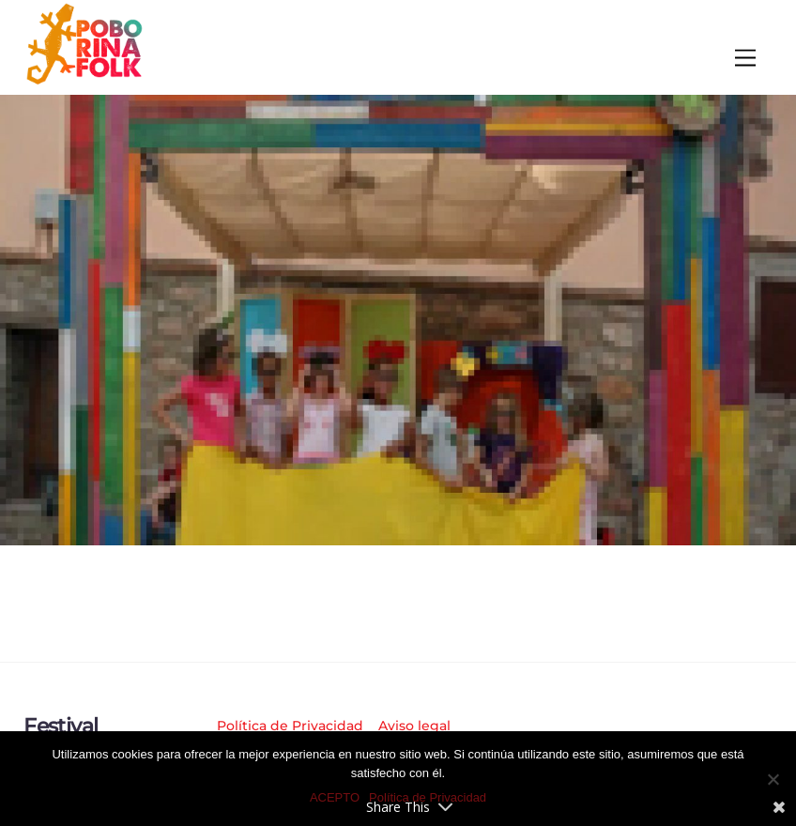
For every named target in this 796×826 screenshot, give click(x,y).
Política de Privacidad (290, 725)
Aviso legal (414, 725)
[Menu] (745, 58)
